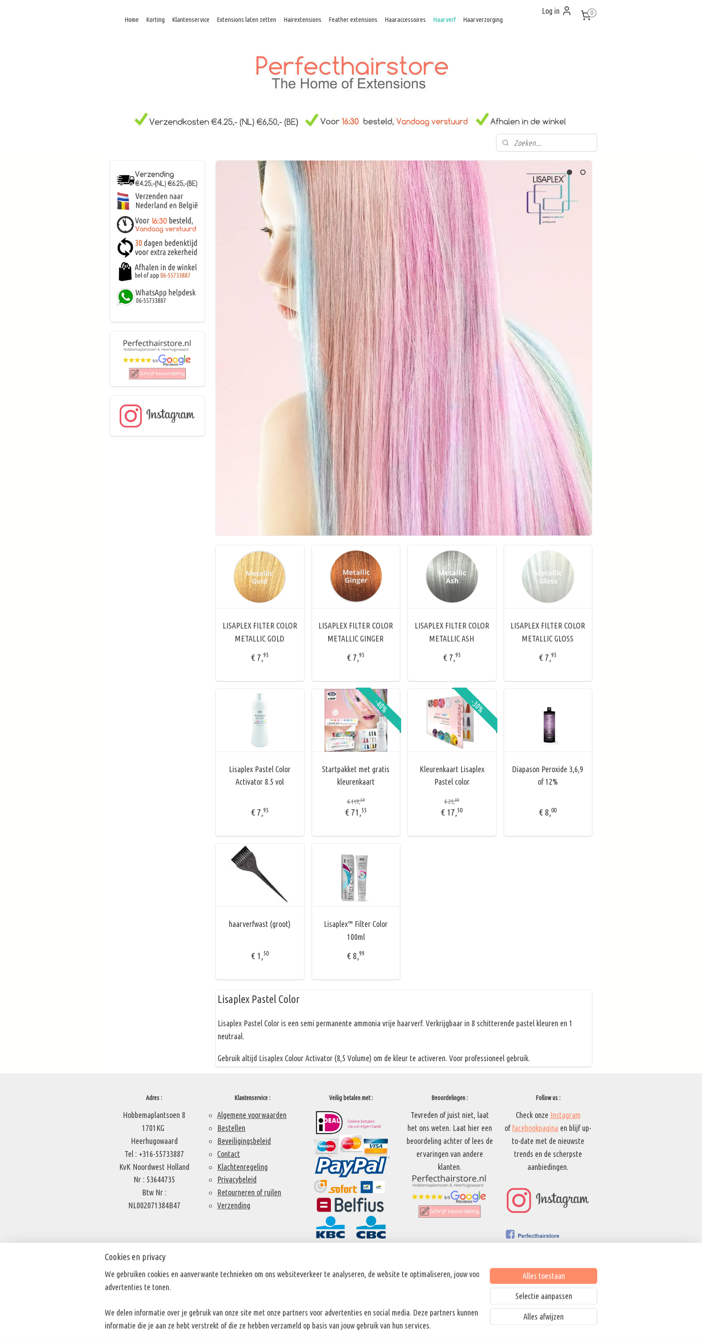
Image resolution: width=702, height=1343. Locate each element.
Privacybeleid (237, 1179)
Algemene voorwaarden (252, 1114)
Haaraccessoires (405, 19)
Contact (228, 1153)
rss (341, 1326)
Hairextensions (302, 19)
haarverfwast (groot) (260, 923)
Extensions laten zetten (246, 19)
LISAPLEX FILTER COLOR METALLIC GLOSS (547, 632)
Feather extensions (353, 19)
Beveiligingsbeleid (244, 1140)
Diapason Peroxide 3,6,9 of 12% (547, 775)
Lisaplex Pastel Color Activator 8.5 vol (260, 775)
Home (131, 19)
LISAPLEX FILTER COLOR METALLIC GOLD (260, 632)
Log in (557, 10)
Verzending (233, 1205)
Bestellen (231, 1127)
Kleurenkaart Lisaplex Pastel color (451, 775)
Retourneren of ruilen (249, 1192)
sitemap (327, 1326)
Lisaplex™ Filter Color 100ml (356, 930)
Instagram (565, 1114)
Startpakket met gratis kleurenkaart (356, 775)
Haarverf (444, 19)
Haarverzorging (483, 19)
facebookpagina (535, 1127)
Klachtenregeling (242, 1166)
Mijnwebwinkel (432, 1326)
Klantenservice (191, 19)
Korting (155, 19)
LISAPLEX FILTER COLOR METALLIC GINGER (355, 632)
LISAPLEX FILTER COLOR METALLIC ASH (452, 632)
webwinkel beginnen (368, 1326)
